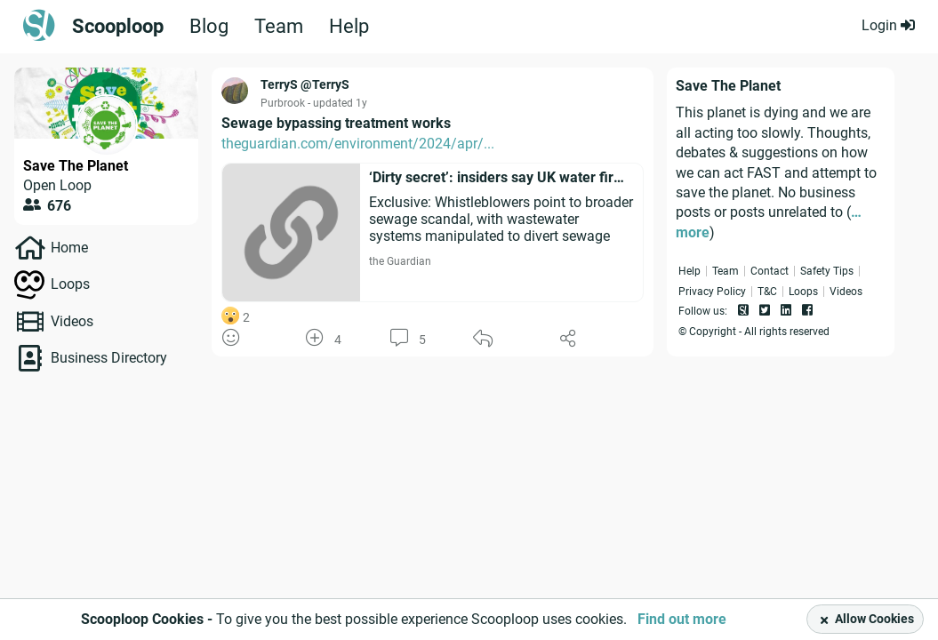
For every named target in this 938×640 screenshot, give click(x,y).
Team (278, 26)
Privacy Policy (712, 291)
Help (349, 26)
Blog (208, 26)
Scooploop (118, 26)
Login (888, 25)
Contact (769, 271)
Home (69, 247)
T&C (767, 291)
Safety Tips (827, 271)
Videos (72, 321)
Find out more (681, 619)
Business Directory (109, 357)
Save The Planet (75, 165)
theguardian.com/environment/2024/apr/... (357, 143)
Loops (70, 284)
